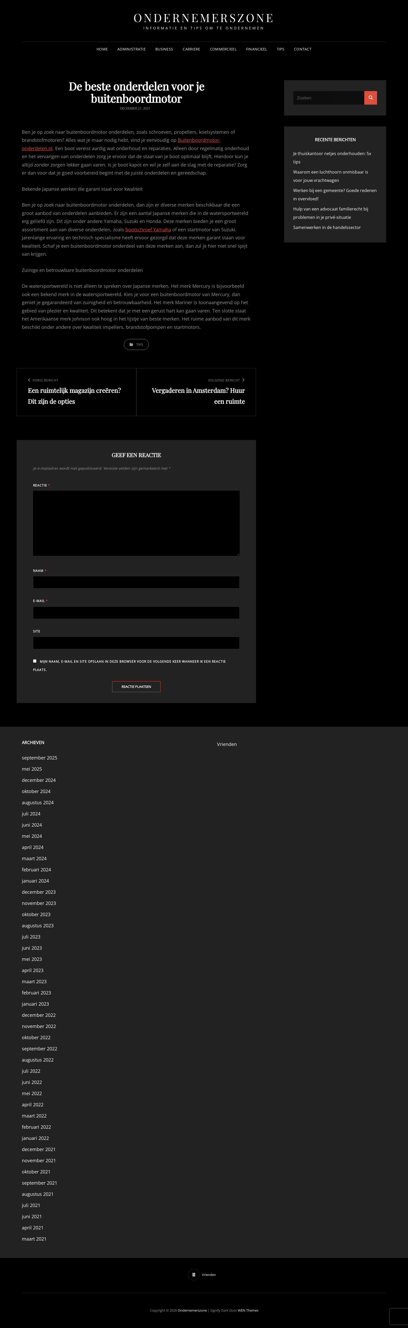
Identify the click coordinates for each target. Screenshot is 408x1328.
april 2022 (32, 1104)
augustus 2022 (38, 1060)
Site (36, 631)
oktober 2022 (36, 1037)
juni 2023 (32, 948)
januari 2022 (35, 1138)
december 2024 (39, 780)
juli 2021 (31, 1205)
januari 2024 (35, 881)
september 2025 (39, 758)
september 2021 (39, 1183)
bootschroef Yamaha (148, 229)
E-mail (40, 601)
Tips (280, 49)
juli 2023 (31, 937)
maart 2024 (34, 858)
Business (164, 49)
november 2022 (39, 1026)
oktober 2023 (36, 914)
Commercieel (223, 49)
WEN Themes (248, 1310)
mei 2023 (32, 959)
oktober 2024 (36, 791)
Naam (40, 571)
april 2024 (32, 847)
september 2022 (39, 1048)
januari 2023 (35, 1004)
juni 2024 (32, 825)
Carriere (191, 49)
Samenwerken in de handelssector (327, 227)
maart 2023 (34, 981)
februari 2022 (36, 1127)
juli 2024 (31, 813)
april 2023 (32, 970)
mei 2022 (32, 1093)
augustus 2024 (38, 802)
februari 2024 (36, 869)
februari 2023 (36, 992)
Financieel (256, 49)
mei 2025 (32, 769)
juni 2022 (32, 1082)
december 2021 (39, 1149)
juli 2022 (31, 1071)
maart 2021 (34, 1239)
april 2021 (32, 1227)
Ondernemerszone (204, 17)
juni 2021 (32, 1216)
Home (102, 49)
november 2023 (39, 903)
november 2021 (39, 1160)
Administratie (131, 49)
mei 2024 (32, 836)
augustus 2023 (38, 925)
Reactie (41, 485)
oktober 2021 (36, 1172)
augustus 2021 (38, 1194)
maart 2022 (34, 1116)
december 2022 (39, 1015)
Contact (302, 49)
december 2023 (39, 892)
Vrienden (227, 744)
